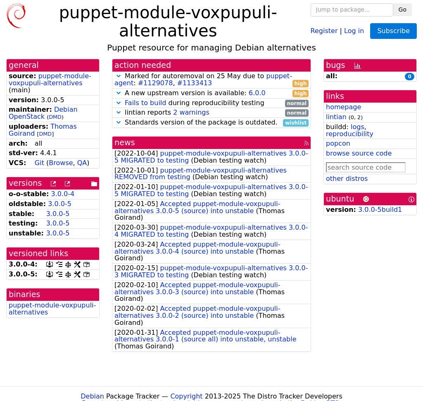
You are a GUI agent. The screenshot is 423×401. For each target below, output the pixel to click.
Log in (354, 30)
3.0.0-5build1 (380, 210)
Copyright (186, 396)
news (124, 142)
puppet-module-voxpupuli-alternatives (50, 79)
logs (357, 127)
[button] (118, 76)
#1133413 (194, 83)
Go (402, 9)
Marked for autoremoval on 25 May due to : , (211, 80)
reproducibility (349, 134)
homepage (343, 107)
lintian (336, 117)
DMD (55, 117)
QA (82, 163)
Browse (61, 163)
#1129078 (155, 83)
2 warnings (191, 112)
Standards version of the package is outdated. (211, 122)
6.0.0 (257, 93)
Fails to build (145, 103)
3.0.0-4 (63, 194)
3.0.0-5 (59, 204)
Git (39, 163)
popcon (338, 143)
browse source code (359, 153)
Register (324, 30)
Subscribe (393, 31)
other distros (347, 178)
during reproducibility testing (211, 103)
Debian (92, 396)
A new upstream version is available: (211, 93)
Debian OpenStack (43, 113)
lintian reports (211, 112)
